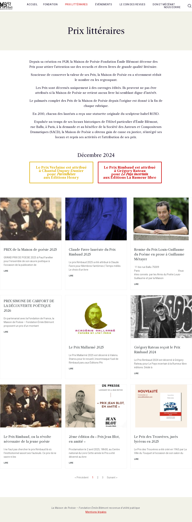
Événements (103, 4)
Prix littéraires (76, 4)
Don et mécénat (164, 4)
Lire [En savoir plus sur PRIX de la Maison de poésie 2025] (6, 270)
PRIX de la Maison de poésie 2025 (30, 250)
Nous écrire (172, 7)
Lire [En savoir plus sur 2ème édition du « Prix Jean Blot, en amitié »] (71, 462)
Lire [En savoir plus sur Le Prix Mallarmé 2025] (71, 368)
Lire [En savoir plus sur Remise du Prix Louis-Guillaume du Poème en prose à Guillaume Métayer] (136, 284)
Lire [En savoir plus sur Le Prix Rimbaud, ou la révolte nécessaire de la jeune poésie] (6, 462)
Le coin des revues (132, 4)
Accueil (32, 4)
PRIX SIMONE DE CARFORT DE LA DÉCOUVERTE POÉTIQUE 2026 (29, 306)
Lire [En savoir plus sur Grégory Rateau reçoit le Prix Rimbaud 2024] (136, 373)
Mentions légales (95, 512)
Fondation (50, 4)
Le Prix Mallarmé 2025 (86, 347)
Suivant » (112, 477)
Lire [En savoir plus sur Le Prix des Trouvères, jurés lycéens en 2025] (136, 459)
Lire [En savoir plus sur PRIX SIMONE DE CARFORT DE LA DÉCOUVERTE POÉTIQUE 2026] (6, 331)
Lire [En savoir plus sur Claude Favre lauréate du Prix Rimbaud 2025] (71, 275)
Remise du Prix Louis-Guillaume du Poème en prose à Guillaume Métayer (159, 254)
